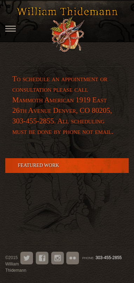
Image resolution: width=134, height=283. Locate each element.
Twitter (26, 258)
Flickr (72, 258)
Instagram (57, 258)
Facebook (42, 258)
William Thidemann (67, 11)
